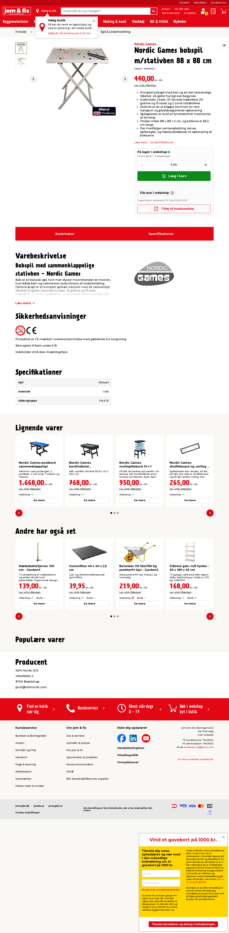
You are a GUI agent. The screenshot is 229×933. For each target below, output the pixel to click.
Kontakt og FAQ (25, 840)
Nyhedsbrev (200, 2)
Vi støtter (190, 13)
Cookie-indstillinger (27, 903)
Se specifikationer (162, 142)
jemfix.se (39, 896)
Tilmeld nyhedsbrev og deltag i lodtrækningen (183, 924)
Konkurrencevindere (79, 855)
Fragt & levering (25, 855)
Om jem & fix (74, 840)
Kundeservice (218, 2)
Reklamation (23, 862)
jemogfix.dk (22, 896)
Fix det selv (182, 9)
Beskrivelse (64, 234)
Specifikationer (161, 234)
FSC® (70, 862)
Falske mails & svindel (29, 876)
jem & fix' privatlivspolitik (205, 880)
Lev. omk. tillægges (145, 85)
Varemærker (23, 869)
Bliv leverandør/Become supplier (87, 869)
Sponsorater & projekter (82, 847)
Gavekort (184, 2)
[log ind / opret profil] (203, 11)
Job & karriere (171, 13)
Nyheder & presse (78, 833)
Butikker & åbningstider (31, 826)
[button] (111, 513)
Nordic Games (145, 44)
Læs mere (140, 142)
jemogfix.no (55, 896)
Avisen (166, 9)
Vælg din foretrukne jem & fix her (69, 33)
